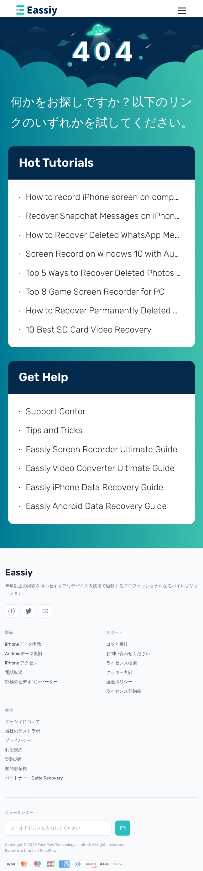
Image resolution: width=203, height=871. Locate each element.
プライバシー (18, 740)
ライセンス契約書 (123, 691)
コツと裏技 (117, 644)
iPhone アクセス (21, 663)
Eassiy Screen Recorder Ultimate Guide (101, 449)
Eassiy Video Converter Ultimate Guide (100, 468)
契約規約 (14, 759)
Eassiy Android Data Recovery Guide (96, 506)
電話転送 (14, 672)
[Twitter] (11, 610)
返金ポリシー (119, 682)
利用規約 (14, 750)
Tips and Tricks (54, 430)
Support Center (56, 411)
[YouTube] (45, 610)
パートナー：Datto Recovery (34, 778)
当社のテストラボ (22, 731)
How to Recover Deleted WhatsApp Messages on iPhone (104, 235)
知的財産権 (16, 768)
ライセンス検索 (121, 663)
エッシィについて (22, 721)
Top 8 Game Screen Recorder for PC (95, 291)
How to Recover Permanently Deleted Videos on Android (104, 310)
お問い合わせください (128, 653)
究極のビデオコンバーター (31, 682)
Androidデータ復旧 (23, 653)
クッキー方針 (119, 672)
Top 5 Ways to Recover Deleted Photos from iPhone (104, 273)
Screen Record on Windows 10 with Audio (104, 254)
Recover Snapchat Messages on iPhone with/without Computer (104, 216)
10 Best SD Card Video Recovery (89, 329)
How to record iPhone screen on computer (104, 197)
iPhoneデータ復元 (23, 644)
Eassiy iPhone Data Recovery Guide (94, 487)
